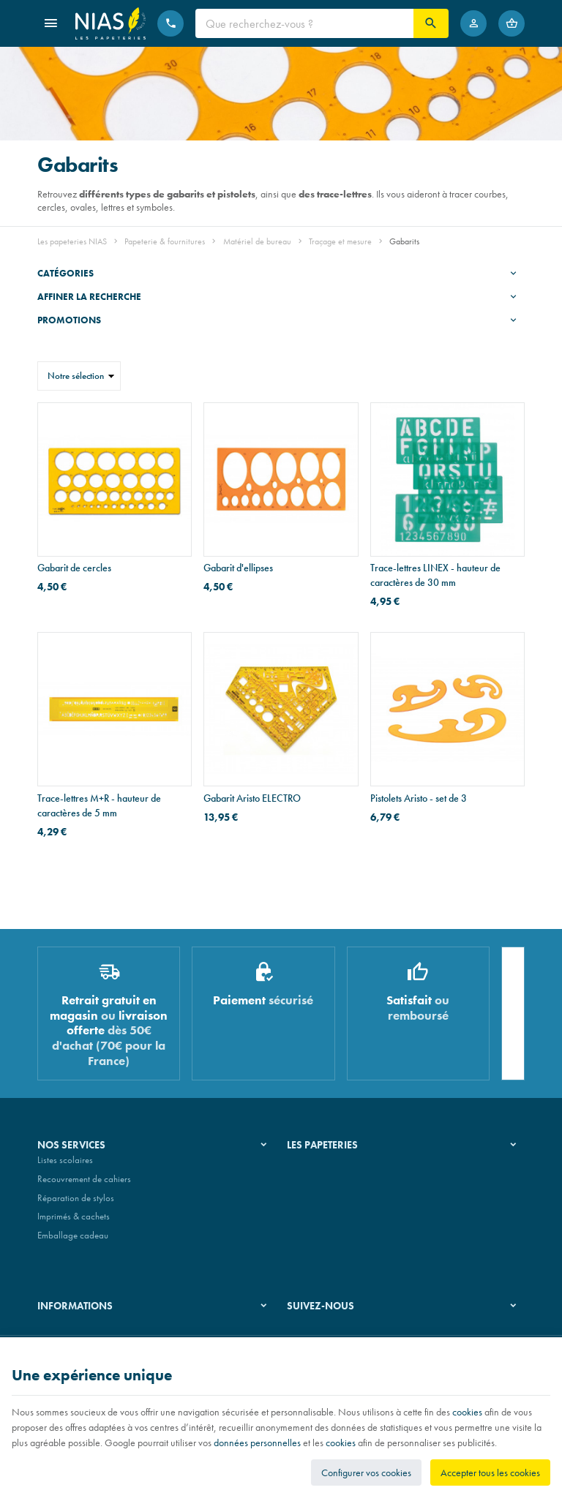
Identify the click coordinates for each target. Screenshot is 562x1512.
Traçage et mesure (340, 241)
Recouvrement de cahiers (84, 1184)
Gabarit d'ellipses (238, 567)
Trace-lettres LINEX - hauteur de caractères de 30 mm (435, 575)
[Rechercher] (431, 23)
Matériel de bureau (257, 241)
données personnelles (257, 1442)
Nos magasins (314, 1184)
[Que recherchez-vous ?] (304, 23)
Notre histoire (312, 1166)
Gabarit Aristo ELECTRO (252, 798)
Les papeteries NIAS (72, 241)
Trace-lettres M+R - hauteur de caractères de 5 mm (99, 805)
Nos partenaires (317, 1203)
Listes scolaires (65, 1166)
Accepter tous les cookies (490, 1472)
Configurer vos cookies (366, 1472)
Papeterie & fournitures (164, 241)
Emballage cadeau (72, 1241)
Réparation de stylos (75, 1203)
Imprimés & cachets (73, 1222)
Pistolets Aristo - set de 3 (418, 798)
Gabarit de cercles (74, 567)
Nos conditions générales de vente (102, 1332)
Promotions (69, 320)
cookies (467, 1411)
